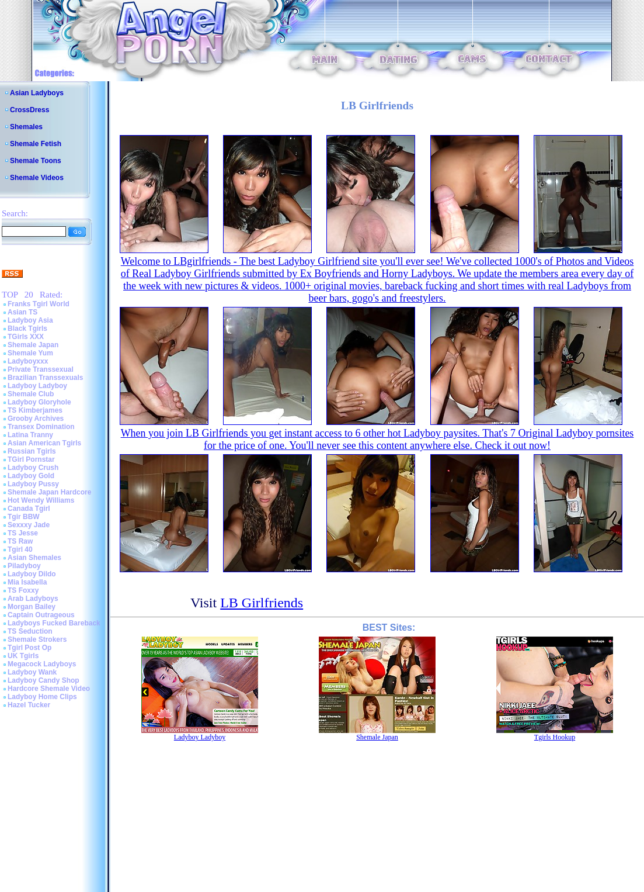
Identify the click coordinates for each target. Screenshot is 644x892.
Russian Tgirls (32, 451)
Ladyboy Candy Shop (43, 680)
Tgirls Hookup (554, 737)
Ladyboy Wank (32, 672)
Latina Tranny (30, 435)
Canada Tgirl (29, 508)
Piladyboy (24, 566)
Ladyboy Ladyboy (37, 386)
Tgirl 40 (20, 549)
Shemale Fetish (35, 144)
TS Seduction (30, 631)
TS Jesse (23, 533)
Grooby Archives (36, 418)
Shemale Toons (35, 161)
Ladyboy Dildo (32, 574)
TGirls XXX (26, 337)
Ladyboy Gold (31, 476)
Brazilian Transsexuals (45, 378)
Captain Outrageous (41, 615)
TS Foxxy (23, 590)
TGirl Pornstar (31, 459)
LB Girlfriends (261, 602)
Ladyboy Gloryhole (39, 402)
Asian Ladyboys (37, 93)
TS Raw (20, 541)
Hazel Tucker (29, 705)
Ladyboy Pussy (33, 484)
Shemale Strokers (37, 639)
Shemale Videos (37, 178)
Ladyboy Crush (33, 468)
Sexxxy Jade (29, 525)
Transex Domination (41, 427)
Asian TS (22, 312)
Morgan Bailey (31, 607)
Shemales (26, 127)
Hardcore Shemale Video (49, 688)
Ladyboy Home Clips (42, 697)
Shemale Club (31, 394)
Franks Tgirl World (38, 304)
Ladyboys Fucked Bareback (54, 623)
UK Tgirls (23, 656)
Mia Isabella (27, 582)
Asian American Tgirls (44, 443)
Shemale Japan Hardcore (49, 492)
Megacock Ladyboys (42, 664)
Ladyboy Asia (30, 320)
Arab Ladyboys (33, 598)
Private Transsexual (41, 369)
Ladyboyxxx (28, 361)
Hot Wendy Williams (41, 500)
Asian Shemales (34, 558)
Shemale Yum (30, 353)
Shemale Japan (33, 345)
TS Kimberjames (35, 410)
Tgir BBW (24, 517)
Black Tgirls (27, 328)
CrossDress (29, 110)
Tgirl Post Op (29, 648)
